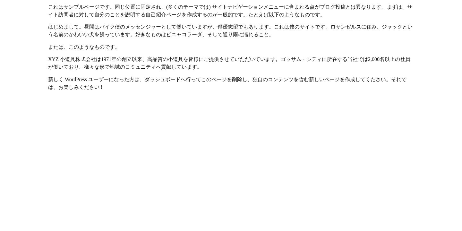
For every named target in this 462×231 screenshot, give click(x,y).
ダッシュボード (163, 79)
